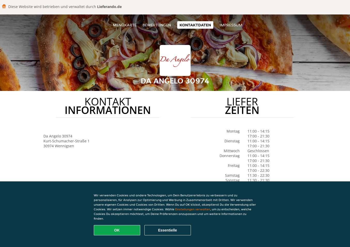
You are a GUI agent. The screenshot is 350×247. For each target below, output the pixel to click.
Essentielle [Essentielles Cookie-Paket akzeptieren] (167, 230)
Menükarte (124, 25)
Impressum (231, 25)
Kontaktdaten (195, 25)
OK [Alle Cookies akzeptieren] (117, 230)
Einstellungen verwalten (192, 209)
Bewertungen (157, 25)
